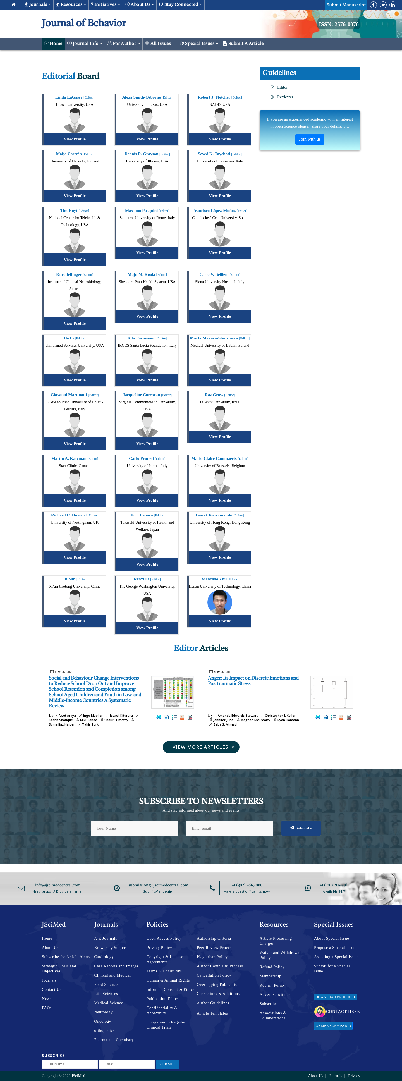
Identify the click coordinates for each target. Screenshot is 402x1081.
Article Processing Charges (276, 941)
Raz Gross (220, 395)
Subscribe (301, 827)
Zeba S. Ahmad (222, 724)
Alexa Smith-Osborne (147, 97)
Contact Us (51, 989)
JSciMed (78, 1076)
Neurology (103, 1012)
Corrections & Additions (218, 994)
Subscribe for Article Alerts (66, 957)
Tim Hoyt (74, 210)
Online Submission (333, 1026)
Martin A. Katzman (74, 458)
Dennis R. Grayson (147, 154)
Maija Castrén (75, 154)
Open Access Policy (164, 938)
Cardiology (104, 957)
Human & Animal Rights (168, 980)
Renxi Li (147, 579)
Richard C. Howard (74, 515)
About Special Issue (331, 938)
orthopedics (104, 1031)
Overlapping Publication (218, 984)
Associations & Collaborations (273, 1015)
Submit (167, 1064)
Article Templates (212, 1013)
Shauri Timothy (113, 720)
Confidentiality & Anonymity (162, 1010)
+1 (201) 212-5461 (334, 885)
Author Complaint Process (220, 966)
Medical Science (108, 1003)
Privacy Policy (159, 948)
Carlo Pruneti (147, 458)
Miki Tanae (86, 720)
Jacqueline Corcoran (147, 395)
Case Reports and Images (116, 966)
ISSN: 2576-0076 (339, 24)
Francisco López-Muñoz (219, 210)
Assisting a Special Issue (336, 957)
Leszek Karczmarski (220, 515)
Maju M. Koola (147, 274)
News (47, 999)
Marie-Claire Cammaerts (219, 458)
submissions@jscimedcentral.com (158, 885)
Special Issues (199, 43)
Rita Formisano (147, 338)
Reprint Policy (272, 985)
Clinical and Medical (112, 975)
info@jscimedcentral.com (58, 885)
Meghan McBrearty (252, 720)
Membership (270, 976)
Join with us (309, 139)
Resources (71, 4)
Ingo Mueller (90, 715)
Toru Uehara (147, 515)
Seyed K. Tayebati (220, 154)
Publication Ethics (163, 999)
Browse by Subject (110, 948)
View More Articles (204, 747)
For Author (123, 43)
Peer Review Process (215, 948)
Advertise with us (275, 994)
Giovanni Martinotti (75, 395)
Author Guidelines (213, 1003)
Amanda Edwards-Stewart (236, 715)
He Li (74, 338)
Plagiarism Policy (212, 957)
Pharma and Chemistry (114, 1040)
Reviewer (282, 97)
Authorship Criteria (214, 938)
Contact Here (337, 1011)
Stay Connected (180, 4)
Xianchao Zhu (219, 579)
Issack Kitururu (119, 715)
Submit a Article (243, 43)
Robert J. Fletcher (220, 97)
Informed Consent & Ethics (171, 989)
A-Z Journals (105, 938)
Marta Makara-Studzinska (220, 338)
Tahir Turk (88, 724)
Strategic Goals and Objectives (59, 968)
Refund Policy (272, 967)
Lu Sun (74, 579)
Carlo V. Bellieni (219, 274)
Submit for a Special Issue (332, 968)
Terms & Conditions (164, 971)
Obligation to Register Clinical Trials (166, 1024)
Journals (38, 4)
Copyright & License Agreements (165, 959)
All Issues (160, 43)
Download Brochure (335, 997)
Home (53, 43)
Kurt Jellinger (74, 274)
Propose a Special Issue (334, 948)
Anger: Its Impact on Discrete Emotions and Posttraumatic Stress (253, 681)
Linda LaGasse (74, 97)
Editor (279, 87)
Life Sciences (106, 994)
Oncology (102, 1021)
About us (139, 4)
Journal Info (84, 43)
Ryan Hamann (285, 720)
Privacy (354, 1076)
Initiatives (105, 4)
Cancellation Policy (214, 975)
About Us (50, 948)
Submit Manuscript (346, 4)
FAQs (47, 1008)
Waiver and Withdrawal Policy (280, 955)
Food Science (106, 984)
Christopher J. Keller (278, 715)
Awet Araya (65, 715)
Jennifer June (220, 720)
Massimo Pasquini (147, 210)
